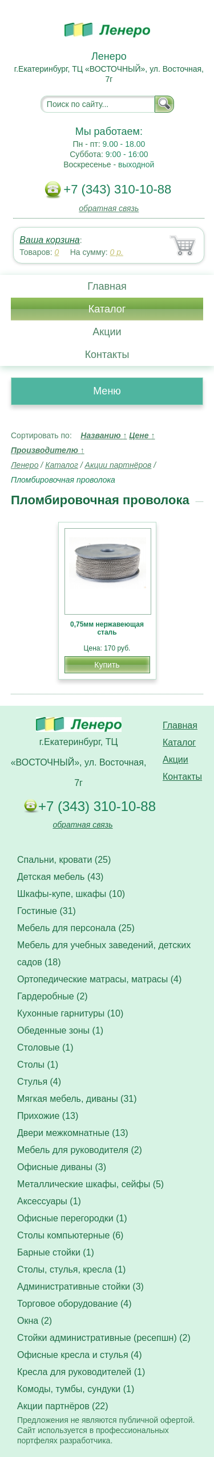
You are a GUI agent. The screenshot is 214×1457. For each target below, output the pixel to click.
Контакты (107, 354)
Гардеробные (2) (52, 996)
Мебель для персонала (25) (76, 928)
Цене (142, 435)
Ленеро (24, 465)
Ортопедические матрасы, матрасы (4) (99, 979)
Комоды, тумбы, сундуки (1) (75, 1389)
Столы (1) (37, 1064)
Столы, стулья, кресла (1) (71, 1269)
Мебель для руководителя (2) (79, 1150)
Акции (106, 332)
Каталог (107, 309)
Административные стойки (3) (80, 1286)
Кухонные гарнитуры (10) (70, 1013)
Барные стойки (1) (55, 1252)
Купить (106, 664)
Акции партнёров (118, 465)
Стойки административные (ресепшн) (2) (104, 1338)
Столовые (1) (45, 1047)
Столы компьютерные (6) (70, 1235)
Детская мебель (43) (60, 877)
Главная (107, 286)
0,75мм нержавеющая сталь (107, 628)
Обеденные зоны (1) (60, 1030)
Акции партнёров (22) (62, 1406)
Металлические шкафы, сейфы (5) (90, 1184)
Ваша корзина (49, 240)
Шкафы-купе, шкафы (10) (71, 894)
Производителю (47, 450)
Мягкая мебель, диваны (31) (77, 1099)
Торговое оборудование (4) (74, 1303)
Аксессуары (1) (49, 1201)
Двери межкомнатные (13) (72, 1133)
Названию (103, 435)
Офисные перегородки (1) (72, 1218)
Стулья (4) (39, 1081)
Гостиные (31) (46, 911)
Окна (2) (34, 1321)
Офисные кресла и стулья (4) (79, 1355)
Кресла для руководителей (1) (81, 1372)
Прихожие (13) (47, 1116)
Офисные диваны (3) (61, 1167)
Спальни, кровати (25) (64, 860)
